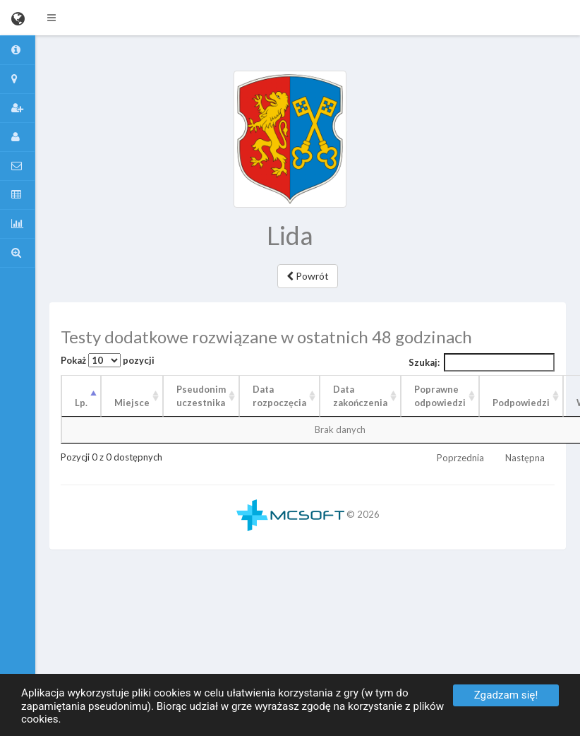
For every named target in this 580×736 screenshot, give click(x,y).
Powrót (307, 276)
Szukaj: (482, 362)
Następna (525, 457)
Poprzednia (460, 457)
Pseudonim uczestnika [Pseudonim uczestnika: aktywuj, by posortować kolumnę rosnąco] (201, 396)
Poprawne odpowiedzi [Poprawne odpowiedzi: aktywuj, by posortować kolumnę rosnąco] (440, 396)
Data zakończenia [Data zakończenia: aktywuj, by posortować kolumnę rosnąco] (360, 396)
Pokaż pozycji (108, 360)
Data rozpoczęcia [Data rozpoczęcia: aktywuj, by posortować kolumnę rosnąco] (279, 396)
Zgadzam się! (506, 695)
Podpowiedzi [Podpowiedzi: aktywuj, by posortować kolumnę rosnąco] (521, 402)
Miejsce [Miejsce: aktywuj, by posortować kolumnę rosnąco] (132, 402)
